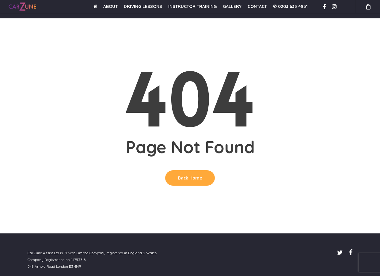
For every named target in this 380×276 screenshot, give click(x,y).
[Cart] (367, 9)
